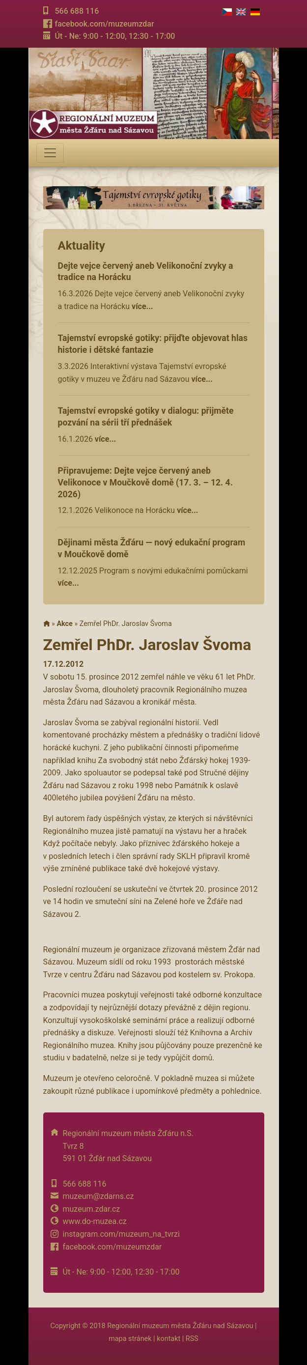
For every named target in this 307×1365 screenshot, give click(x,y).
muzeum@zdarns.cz (98, 1196)
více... (142, 306)
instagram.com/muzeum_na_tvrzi (121, 1234)
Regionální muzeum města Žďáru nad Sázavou (180, 1326)
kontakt (168, 1339)
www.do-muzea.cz (95, 1221)
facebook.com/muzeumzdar (104, 23)
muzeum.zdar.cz (91, 1209)
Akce (64, 624)
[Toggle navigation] (50, 153)
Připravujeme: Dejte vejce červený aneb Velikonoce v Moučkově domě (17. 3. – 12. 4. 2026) (145, 482)
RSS (192, 1339)
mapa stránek (130, 1339)
